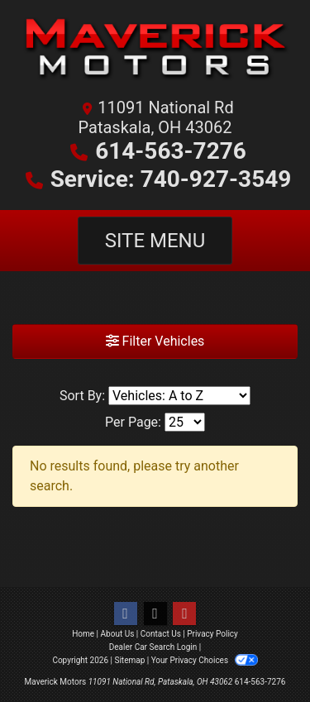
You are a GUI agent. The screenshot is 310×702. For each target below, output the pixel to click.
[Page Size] (185, 422)
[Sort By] (179, 395)
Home (83, 633)
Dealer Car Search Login (153, 647)
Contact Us (161, 633)
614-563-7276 (170, 151)
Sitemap (129, 660)
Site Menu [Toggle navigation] (155, 240)
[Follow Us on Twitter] (155, 614)
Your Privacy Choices (204, 660)
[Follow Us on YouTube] (184, 614)
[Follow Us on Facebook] (125, 614)
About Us (118, 633)
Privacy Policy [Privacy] (212, 633)
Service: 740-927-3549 (171, 179)
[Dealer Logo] (155, 53)
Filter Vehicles (155, 341)
